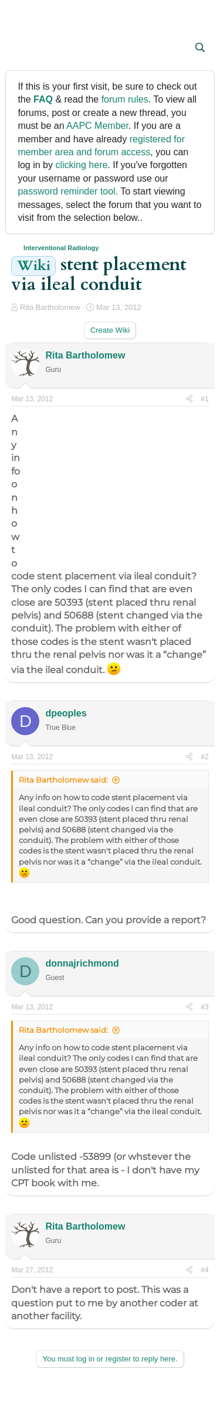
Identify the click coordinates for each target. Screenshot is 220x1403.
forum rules (124, 99)
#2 (204, 757)
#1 (204, 399)
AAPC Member (97, 126)
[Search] (200, 48)
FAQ (43, 99)
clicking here (81, 165)
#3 (204, 1007)
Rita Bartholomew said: (63, 779)
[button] (21, 48)
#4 (204, 1270)
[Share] (189, 399)
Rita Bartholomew (50, 307)
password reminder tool (66, 191)
